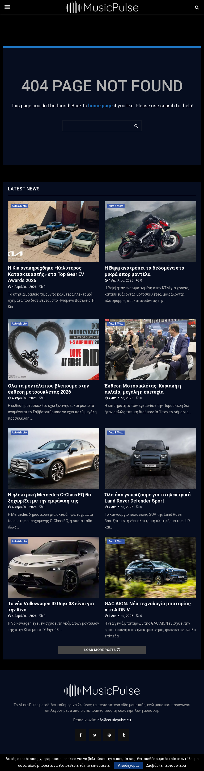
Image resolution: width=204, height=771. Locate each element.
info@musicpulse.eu (114, 720)
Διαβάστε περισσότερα (166, 765)
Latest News (24, 188)
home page (100, 105)
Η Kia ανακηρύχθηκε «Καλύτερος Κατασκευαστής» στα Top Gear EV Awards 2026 (46, 274)
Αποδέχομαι (128, 765)
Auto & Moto (19, 206)
